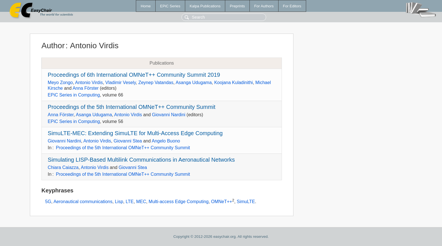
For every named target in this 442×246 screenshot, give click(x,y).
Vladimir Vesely (120, 82)
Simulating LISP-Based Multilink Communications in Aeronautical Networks (141, 160)
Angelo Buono (166, 141)
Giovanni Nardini (168, 114)
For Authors (264, 6)
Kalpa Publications (205, 6)
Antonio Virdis (89, 82)
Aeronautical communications (83, 201)
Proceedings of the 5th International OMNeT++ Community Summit (131, 107)
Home (146, 6)
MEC (141, 201)
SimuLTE (246, 201)
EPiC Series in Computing (74, 95)
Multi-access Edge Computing (179, 201)
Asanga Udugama (194, 82)
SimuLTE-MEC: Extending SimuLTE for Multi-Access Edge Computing (135, 133)
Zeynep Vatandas (155, 82)
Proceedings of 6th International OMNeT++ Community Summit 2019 (134, 75)
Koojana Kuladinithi (233, 82)
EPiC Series (170, 6)
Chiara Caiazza (63, 167)
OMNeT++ (221, 201)
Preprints (237, 6)
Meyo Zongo (60, 82)
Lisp (119, 201)
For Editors (292, 6)
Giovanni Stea (128, 141)
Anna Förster (85, 88)
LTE (130, 201)
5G (48, 201)
